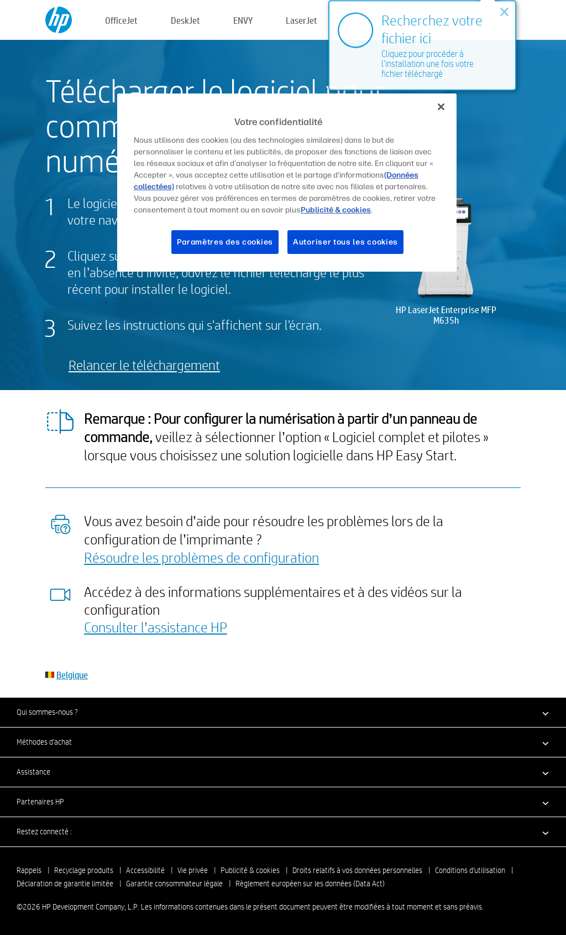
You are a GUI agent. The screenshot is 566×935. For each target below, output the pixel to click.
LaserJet (301, 20)
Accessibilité (145, 870)
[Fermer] (441, 107)
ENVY (243, 20)
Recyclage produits (83, 870)
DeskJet (185, 20)
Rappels (29, 870)
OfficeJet (121, 20)
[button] (283, 712)
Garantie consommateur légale (174, 884)
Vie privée (192, 870)
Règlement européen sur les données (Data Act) (310, 884)
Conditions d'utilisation (470, 870)
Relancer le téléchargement (144, 364)
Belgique (72, 674)
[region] (287, 183)
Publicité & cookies (250, 870)
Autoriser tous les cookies (345, 242)
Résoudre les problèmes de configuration (201, 557)
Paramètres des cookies (225, 242)
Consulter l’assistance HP (155, 627)
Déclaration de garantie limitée (65, 884)
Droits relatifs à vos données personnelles (357, 870)
